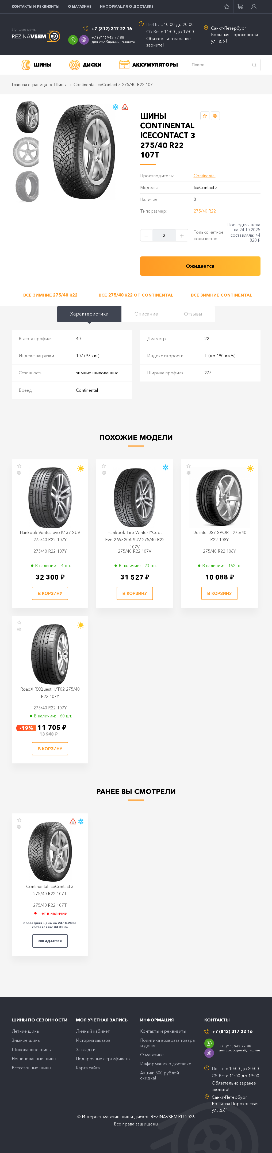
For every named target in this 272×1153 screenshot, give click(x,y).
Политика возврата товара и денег (167, 1042)
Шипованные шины (31, 1049)
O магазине (80, 6)
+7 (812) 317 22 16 (111, 28)
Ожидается (50, 941)
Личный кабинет (93, 1031)
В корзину (50, 593)
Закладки (85, 1049)
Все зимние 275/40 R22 (50, 295)
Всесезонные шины (31, 1067)
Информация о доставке (126, 6)
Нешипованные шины (34, 1058)
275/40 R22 (205, 211)
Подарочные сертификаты (103, 1058)
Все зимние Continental (221, 295)
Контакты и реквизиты (35, 6)
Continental (205, 175)
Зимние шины (26, 1040)
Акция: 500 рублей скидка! (159, 1075)
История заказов (93, 1040)
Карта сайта (88, 1067)
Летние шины (26, 1031)
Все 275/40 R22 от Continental (136, 295)
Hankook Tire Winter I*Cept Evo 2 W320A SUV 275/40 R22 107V (134, 539)
